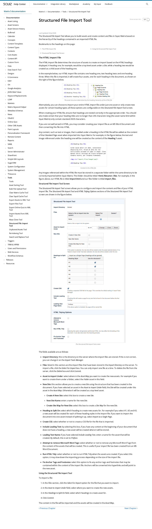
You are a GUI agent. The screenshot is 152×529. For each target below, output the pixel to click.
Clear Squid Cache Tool (18, 196)
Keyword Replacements (17, 96)
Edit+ (10, 81)
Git (9, 84)
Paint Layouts (13, 129)
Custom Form (13, 62)
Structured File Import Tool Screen (53, 53)
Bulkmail (11, 32)
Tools (10, 177)
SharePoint (12, 155)
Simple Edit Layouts (16, 159)
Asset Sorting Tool (16, 185)
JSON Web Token (14, 92)
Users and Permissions (17, 248)
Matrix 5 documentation (15, 11)
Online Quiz (12, 122)
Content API (12, 58)
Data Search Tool (14, 69)
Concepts (11, 40)
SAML (10, 144)
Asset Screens (13, 25)
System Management (16, 170)
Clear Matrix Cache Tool (18, 192)
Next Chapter (131, 508)
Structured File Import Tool (18, 224)
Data (9, 66)
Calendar (11, 36)
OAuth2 (11, 118)
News (10, 114)
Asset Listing (13, 21)
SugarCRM (12, 163)
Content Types (13, 47)
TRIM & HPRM (13, 244)
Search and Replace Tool (19, 237)
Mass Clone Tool (15, 219)
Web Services (13, 252)
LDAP (10, 99)
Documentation (13, 17)
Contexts (11, 51)
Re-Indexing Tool (16, 233)
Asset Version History (16, 28)
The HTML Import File (49, 49)
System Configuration (16, 166)
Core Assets (12, 55)
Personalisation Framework (19, 133)
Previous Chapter (47, 508)
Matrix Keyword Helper (17, 107)
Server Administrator (16, 151)
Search (10, 148)
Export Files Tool (16, 203)
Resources (10, 263)
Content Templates (15, 43)
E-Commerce (13, 77)
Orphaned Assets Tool (18, 229)
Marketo (11, 103)
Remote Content (14, 137)
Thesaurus (12, 174)
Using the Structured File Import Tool (104, 49)
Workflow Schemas (15, 256)
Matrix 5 (42, 11)
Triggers (11, 241)
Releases (9, 260)
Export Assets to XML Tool (19, 200)
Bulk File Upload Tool (17, 189)
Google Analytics (14, 88)
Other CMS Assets (15, 125)
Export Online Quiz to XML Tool (20, 208)
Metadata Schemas (15, 110)
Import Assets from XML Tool (19, 214)
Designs (11, 73)
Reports (11, 140)
